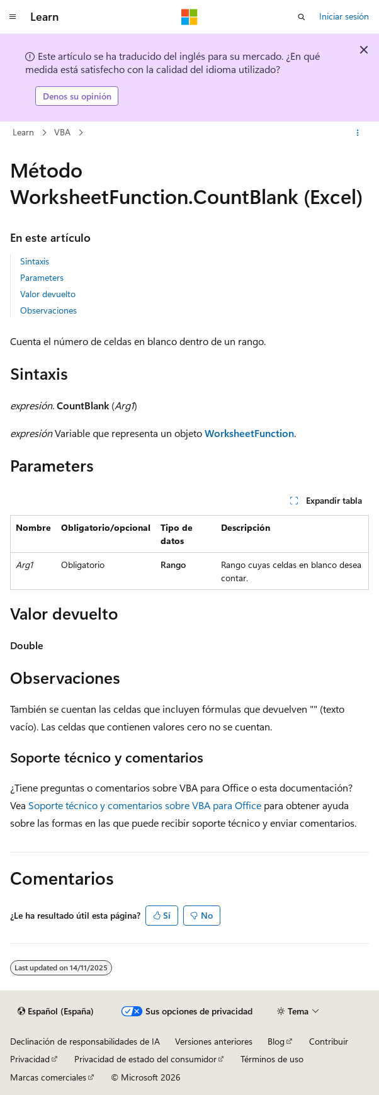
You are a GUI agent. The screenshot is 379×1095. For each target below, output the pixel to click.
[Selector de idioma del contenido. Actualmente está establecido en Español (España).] (55, 1011)
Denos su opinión (77, 96)
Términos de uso (271, 1059)
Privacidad (30, 1059)
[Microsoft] (189, 17)
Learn (23, 132)
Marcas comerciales (48, 1077)
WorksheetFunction (249, 433)
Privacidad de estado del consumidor (145, 1059)
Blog (276, 1041)
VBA (62, 132)
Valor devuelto (48, 294)
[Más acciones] (358, 133)
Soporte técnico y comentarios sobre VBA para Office (144, 805)
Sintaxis (34, 261)
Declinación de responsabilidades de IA (85, 1041)
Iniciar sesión (344, 16)
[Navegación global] (12, 17)
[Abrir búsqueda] (301, 17)
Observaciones (48, 310)
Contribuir (328, 1041)
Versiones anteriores (213, 1041)
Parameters (42, 277)
